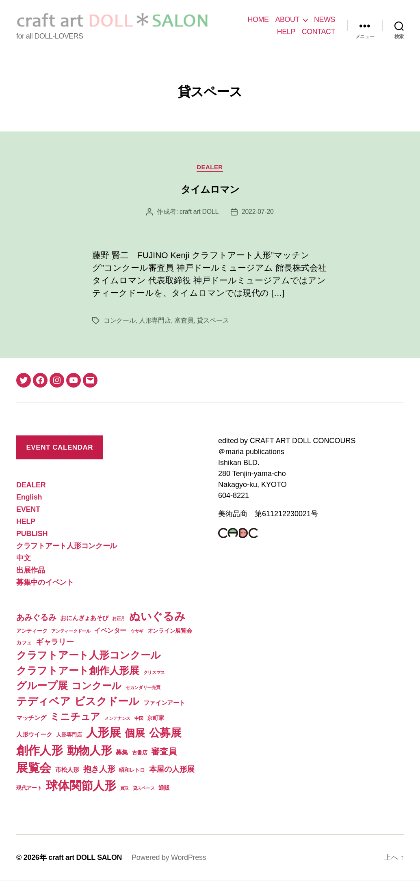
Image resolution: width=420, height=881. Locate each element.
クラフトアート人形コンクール (66, 546)
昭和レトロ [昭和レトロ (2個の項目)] (132, 770)
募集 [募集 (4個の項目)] (122, 752)
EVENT (28, 510)
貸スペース (213, 320)
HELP (286, 32)
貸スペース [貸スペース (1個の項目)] (144, 788)
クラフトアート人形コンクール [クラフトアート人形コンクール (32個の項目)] (88, 655)
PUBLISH (32, 534)
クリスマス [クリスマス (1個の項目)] (154, 672)
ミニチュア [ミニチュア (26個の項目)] (75, 716)
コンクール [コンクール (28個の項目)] (96, 686)
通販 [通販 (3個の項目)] (163, 788)
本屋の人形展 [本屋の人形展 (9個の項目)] (172, 769)
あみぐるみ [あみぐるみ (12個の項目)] (36, 617)
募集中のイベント (45, 583)
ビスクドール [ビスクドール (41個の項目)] (106, 702)
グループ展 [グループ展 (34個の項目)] (42, 685)
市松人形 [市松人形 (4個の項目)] (67, 770)
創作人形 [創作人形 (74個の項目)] (39, 750)
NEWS (324, 19)
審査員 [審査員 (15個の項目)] (163, 752)
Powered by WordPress (169, 858)
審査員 (183, 320)
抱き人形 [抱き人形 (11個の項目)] (99, 769)
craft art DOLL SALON (85, 858)
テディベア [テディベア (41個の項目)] (43, 702)
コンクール (120, 320)
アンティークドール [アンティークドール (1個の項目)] (71, 631)
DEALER (210, 167)
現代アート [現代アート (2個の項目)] (29, 788)
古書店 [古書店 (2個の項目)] (139, 753)
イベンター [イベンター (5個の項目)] (110, 630)
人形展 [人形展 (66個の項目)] (103, 732)
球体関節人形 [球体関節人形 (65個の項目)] (81, 786)
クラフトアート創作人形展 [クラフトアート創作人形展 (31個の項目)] (77, 670)
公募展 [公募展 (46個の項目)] (165, 733)
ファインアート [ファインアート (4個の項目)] (164, 703)
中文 (23, 558)
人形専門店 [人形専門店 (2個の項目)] (69, 735)
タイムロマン (210, 189)
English (29, 497)
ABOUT (287, 19)
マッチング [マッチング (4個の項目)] (31, 718)
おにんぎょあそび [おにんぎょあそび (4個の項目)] (84, 618)
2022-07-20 (258, 212)
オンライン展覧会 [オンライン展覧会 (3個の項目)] (169, 630)
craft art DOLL (199, 212)
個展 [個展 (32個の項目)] (135, 733)
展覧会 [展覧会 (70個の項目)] (33, 768)
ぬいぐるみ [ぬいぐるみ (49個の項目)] (157, 616)
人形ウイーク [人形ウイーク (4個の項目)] (34, 734)
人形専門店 (155, 320)
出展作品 (30, 571)
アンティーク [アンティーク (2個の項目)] (31, 631)
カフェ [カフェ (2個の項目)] (24, 643)
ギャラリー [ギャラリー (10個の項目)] (55, 641)
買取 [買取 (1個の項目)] (124, 788)
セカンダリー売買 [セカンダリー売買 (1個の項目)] (143, 687)
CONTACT (318, 32)
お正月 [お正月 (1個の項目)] (118, 618)
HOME (257, 19)
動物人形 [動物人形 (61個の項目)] (89, 750)
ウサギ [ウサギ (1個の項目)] (136, 631)
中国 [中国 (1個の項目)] (138, 718)
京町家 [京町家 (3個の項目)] (155, 718)
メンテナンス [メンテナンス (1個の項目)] (117, 718)
